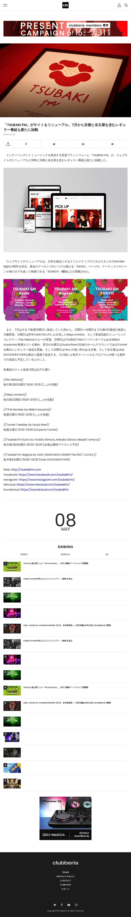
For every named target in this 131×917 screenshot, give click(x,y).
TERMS (65, 872)
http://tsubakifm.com (26, 470)
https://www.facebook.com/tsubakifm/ (45, 475)
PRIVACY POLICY (65, 876)
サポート (65, 888)
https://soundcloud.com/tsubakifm (44, 490)
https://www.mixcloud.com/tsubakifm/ (43, 485)
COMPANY (65, 884)
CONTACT (65, 880)
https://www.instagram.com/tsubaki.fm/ (47, 480)
